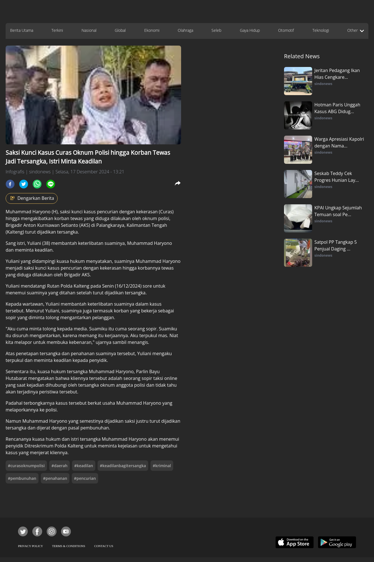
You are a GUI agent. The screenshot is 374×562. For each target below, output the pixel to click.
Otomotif (286, 30)
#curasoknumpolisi (26, 465)
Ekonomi (151, 30)
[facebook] (10, 184)
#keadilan (83, 465)
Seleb (216, 30)
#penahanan (55, 478)
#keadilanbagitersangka (123, 465)
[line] (50, 184)
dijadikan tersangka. (58, 232)
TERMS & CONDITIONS (68, 546)
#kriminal (162, 465)
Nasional (89, 30)
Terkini (57, 30)
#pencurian (85, 478)
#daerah (59, 465)
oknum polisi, (156, 218)
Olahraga (185, 30)
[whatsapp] (37, 184)
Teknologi (320, 30)
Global (120, 30)
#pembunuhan (22, 478)
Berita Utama (21, 30)
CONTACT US (103, 546)
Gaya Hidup (250, 30)
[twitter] (23, 184)
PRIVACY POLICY (30, 546)
